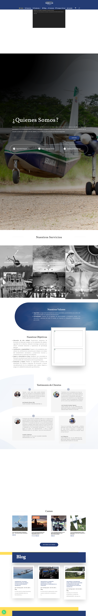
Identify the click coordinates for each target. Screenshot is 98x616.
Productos (37, 8)
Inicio (21, 8)
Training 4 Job (20, 589)
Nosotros (28, 8)
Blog (45, 8)
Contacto (51, 8)
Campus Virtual (61, 8)
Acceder (70, 8)
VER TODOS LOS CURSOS (49, 546)
